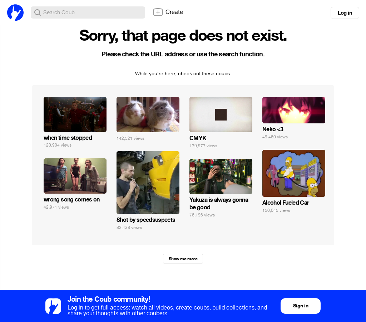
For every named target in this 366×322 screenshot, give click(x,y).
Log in (345, 12)
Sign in (300, 305)
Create (167, 12)
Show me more (183, 259)
